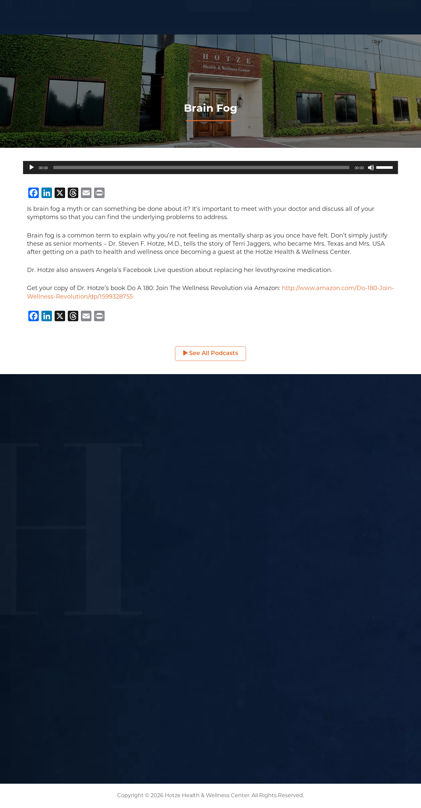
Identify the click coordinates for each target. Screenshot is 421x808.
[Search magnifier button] (244, 11)
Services (250, 26)
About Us (367, 26)
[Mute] (371, 167)
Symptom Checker (208, 26)
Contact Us (400, 26)
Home (171, 26)
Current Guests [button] (279, 11)
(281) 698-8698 (393, 10)
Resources (331, 26)
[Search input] (215, 11)
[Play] (31, 167)
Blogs (275, 26)
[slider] (201, 167)
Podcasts (299, 26)
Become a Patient (339, 10)
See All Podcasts (210, 353)
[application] (210, 167)
